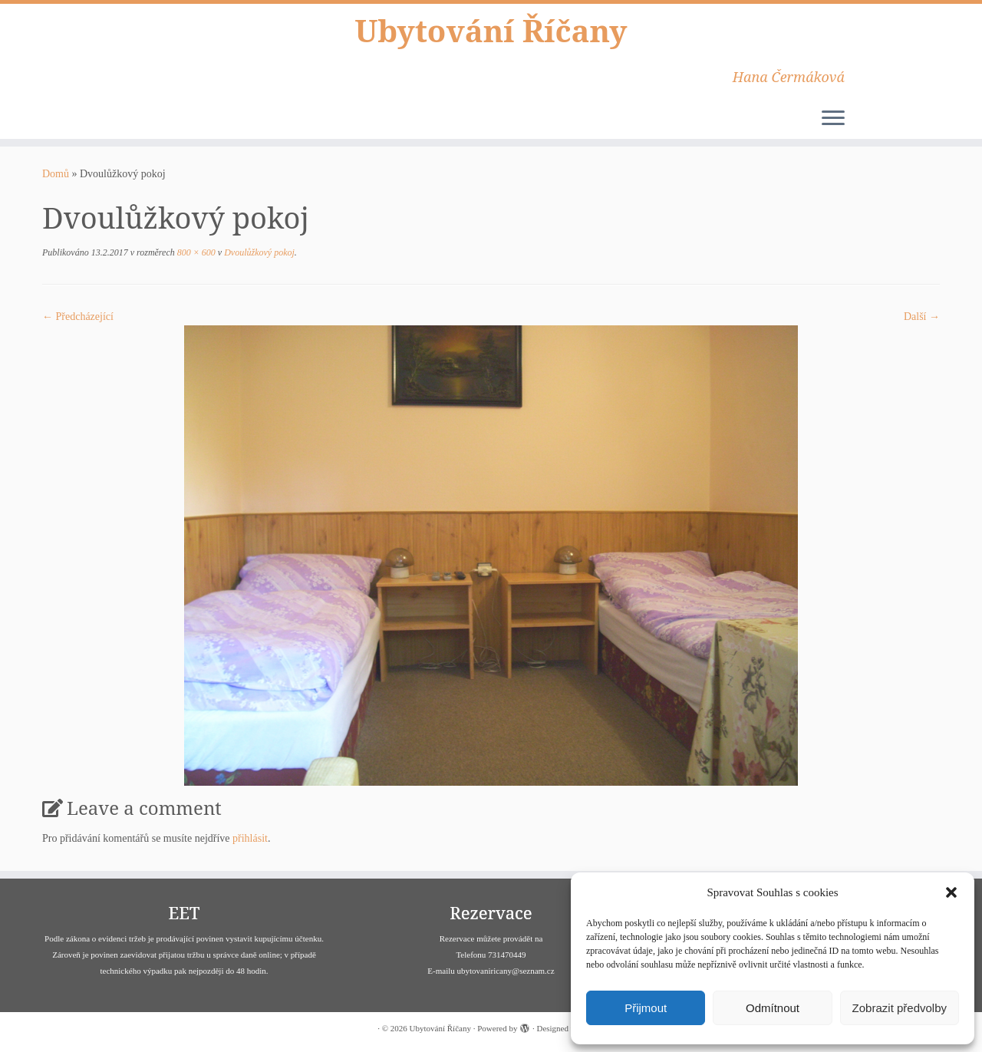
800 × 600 (195, 252)
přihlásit (250, 838)
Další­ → (922, 316)
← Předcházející (78, 316)
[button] (951, 892)
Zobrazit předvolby (899, 1007)
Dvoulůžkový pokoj (258, 252)
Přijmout (645, 1007)
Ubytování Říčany (490, 30)
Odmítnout (772, 1007)
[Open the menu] (833, 118)
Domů (55, 174)
